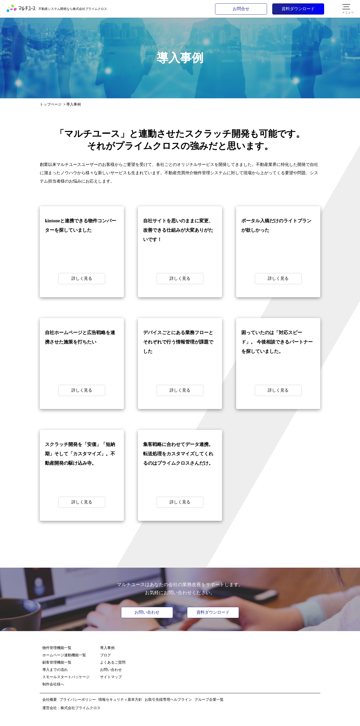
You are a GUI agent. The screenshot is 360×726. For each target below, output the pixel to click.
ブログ (105, 655)
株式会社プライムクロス (81, 708)
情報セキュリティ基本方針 (120, 699)
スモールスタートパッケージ (66, 677)
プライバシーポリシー (77, 699)
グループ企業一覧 (209, 699)
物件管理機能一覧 (56, 648)
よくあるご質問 (112, 662)
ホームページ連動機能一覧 (64, 655)
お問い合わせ (147, 612)
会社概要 (49, 699)
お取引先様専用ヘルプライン (168, 699)
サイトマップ (111, 677)
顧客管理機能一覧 (56, 662)
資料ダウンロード (213, 612)
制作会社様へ (53, 684)
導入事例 (107, 648)
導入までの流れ (55, 669)
